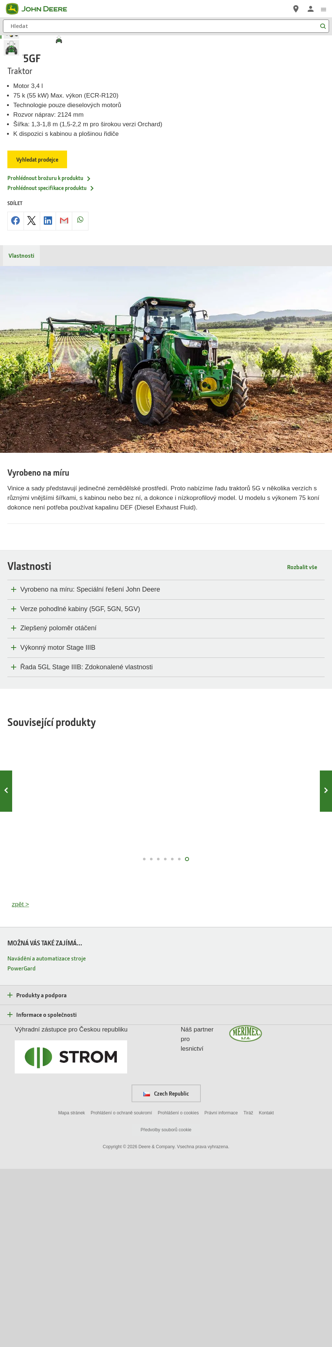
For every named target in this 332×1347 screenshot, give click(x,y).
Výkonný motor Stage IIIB (57, 825)
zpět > (20, 1082)
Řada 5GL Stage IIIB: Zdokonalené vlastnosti (86, 845)
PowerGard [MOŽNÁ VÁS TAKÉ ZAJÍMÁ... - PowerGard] (21, 1146)
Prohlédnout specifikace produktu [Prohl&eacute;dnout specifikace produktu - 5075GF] (51, 366)
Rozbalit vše (302, 745)
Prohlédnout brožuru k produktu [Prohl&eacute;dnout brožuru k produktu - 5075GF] (49, 356)
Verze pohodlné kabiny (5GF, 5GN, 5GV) (80, 787)
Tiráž (248, 1291)
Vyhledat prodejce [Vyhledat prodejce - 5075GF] (37, 337)
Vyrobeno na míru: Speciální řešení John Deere (90, 768)
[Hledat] (166, 26)
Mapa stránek (71, 1291)
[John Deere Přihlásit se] (310, 9)
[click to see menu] (323, 9)
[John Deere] (41, 9)
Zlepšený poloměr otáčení (58, 806)
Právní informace (221, 1291)
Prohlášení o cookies (178, 1291)
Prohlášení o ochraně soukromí (121, 1291)
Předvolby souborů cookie (165, 1308)
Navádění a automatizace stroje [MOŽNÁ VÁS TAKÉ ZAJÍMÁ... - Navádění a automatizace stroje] (46, 1136)
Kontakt (266, 1291)
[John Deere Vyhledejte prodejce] (296, 9)
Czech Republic (166, 1271)
